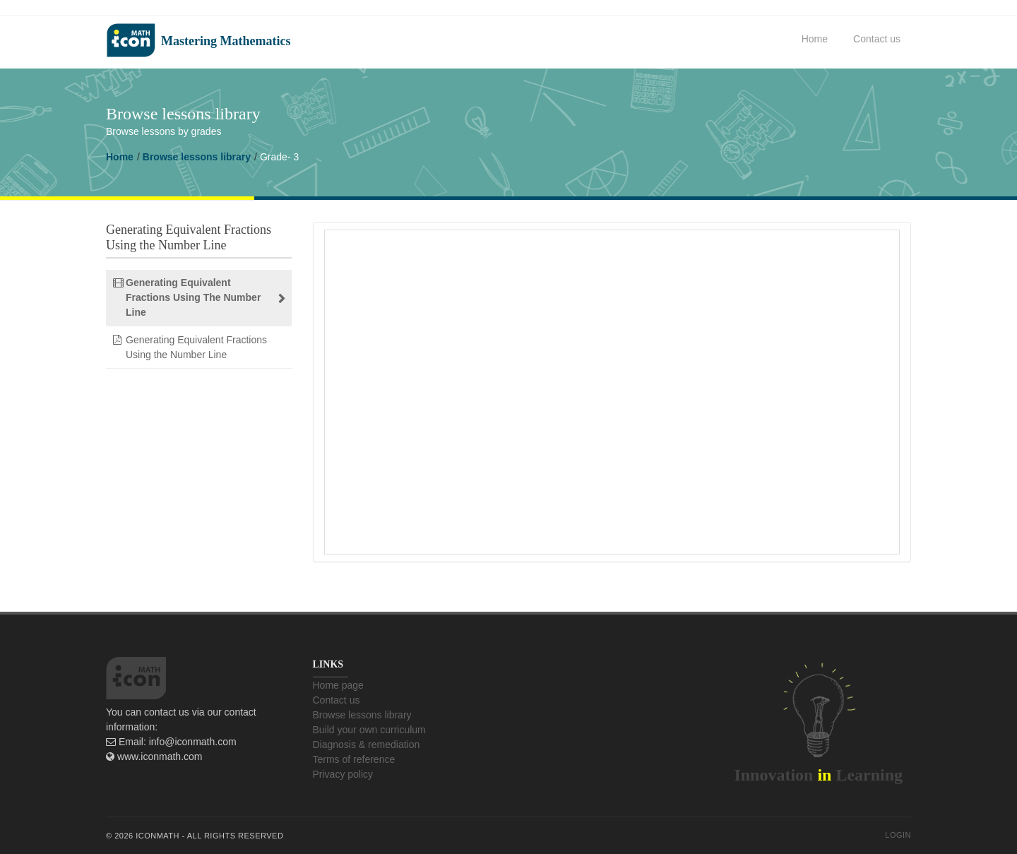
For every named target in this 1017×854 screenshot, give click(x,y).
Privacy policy (343, 774)
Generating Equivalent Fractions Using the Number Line (196, 347)
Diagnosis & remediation (366, 744)
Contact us (876, 39)
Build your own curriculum (369, 729)
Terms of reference (354, 759)
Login (898, 835)
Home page (338, 685)
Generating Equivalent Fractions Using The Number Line (193, 297)
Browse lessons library (197, 156)
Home (815, 39)
